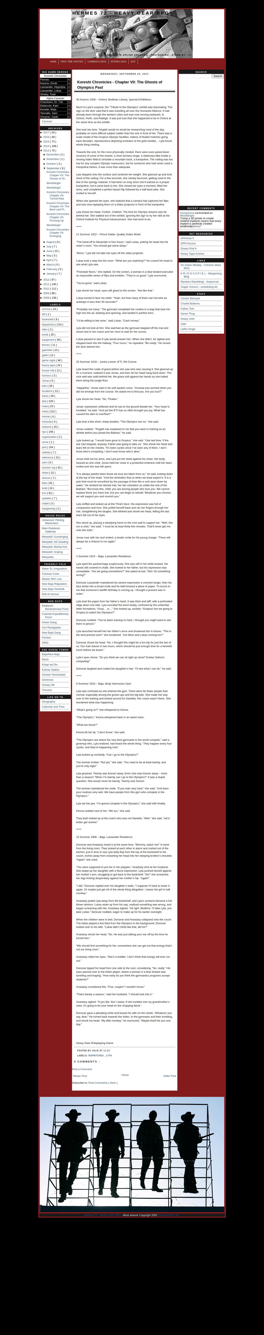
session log (49, 467)
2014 (46, 146)
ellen (45, 329)
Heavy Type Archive (192, 253)
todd (45, 488)
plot (44, 447)
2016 (46, 137)
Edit (133, 62)
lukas (45, 395)
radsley (47, 452)
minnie (46, 416)
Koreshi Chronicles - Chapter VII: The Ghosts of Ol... (59, 175)
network (47, 426)
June (50, 251)
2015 (46, 141)
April (49, 260)
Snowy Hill (48, 684)
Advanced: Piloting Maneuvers (53, 521)
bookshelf (48, 319)
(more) (196, 226)
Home (53, 62)
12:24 (106, 1051)
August (50, 241)
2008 (46, 297)
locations (47, 391)
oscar (45, 442)
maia (45, 406)
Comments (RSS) (96, 62)
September (53, 168)
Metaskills (48, 557)
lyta (44, 401)
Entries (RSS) (118, 62)
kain (45, 385)
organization (49, 436)
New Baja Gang (51, 632)
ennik (45, 334)
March (51, 264)
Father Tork (187, 308)
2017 (46, 132)
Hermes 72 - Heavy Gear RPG (120, 13)
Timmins (47, 690)
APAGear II (187, 238)
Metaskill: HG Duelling (55, 541)
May (49, 255)
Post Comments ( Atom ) (103, 1082)
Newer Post (80, 1076)
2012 (46, 279)
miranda (47, 421)
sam (45, 462)
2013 (46, 150)
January (52, 273)
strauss (47, 477)
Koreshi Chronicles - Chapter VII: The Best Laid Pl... (59, 206)
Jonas (46, 380)
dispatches (49, 324)
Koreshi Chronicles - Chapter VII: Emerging (59, 233)
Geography (48, 701)
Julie (183, 323)
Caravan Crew (50, 573)
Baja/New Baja (51, 654)
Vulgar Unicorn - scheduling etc (199, 286)
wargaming (49, 508)
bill (44, 314)
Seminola (47, 679)
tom (44, 493)
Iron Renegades (51, 627)
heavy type (49, 365)
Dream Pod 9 (189, 248)
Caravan (47, 121)
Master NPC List (52, 578)
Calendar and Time (53, 706)
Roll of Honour (50, 594)
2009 (46, 293)
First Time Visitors (72, 62)
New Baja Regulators (54, 583)
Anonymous (187, 212)
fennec (46, 344)
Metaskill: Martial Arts (54, 546)
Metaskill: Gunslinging (55, 536)
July (49, 246)
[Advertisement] (201, 142)
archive (47, 309)
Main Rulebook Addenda (51, 530)
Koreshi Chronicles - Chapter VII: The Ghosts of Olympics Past (119, 84)
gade (45, 355)
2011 (46, 284)
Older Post (169, 1076)
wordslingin (187, 215)
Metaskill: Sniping (52, 551)
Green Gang (49, 622)
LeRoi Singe (188, 329)
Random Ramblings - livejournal (200, 281)
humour (47, 375)
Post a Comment (82, 1069)
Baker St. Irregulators (54, 568)
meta (45, 411)
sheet (45, 472)
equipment (48, 339)
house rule (48, 370)
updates (47, 498)
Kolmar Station (51, 669)
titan (45, 483)
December (53, 154)
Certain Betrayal (190, 298)
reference (48, 457)
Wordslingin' (54, 183)
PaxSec (46, 637)
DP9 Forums (188, 243)
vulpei (46, 503)
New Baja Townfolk (53, 589)
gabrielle (47, 350)
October (52, 163)
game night (49, 360)
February (52, 269)
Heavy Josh (188, 318)
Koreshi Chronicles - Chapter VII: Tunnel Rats (59, 195)
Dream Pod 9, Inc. (169, 1215)
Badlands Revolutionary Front (55, 607)
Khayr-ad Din (50, 664)
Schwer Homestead (53, 674)
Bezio (45, 659)
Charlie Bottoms (190, 303)
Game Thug (188, 313)
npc (44, 431)
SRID (45, 642)
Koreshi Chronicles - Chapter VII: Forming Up (59, 217)
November (53, 159)
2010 (46, 288)
